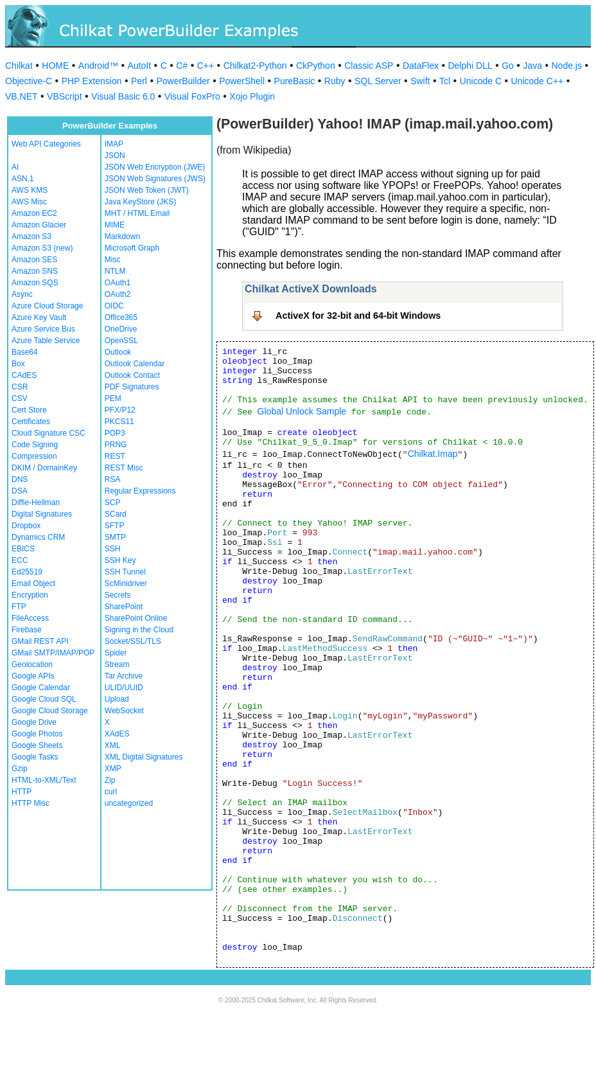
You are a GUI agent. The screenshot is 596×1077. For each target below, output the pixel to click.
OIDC (114, 305)
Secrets (118, 595)
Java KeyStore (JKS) (140, 201)
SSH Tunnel (125, 571)
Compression (34, 456)
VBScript (64, 96)
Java (532, 65)
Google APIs (33, 676)
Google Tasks (35, 756)
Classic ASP (368, 65)
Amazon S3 (31, 236)
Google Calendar (41, 687)
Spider (116, 652)
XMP (113, 768)
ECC (20, 560)
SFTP (115, 525)
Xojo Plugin (252, 96)
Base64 (25, 352)
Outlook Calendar (134, 363)
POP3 (115, 433)
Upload (117, 699)
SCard (116, 514)
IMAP (114, 143)
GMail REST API (40, 641)
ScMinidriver (126, 583)
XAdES (117, 733)
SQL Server (378, 81)
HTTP (21, 791)
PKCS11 (119, 421)
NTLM (115, 271)
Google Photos (37, 733)
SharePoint (124, 606)
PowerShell (242, 81)
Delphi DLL (470, 65)
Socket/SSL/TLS (133, 641)
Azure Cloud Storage (47, 305)
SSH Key (120, 560)
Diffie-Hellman (36, 502)
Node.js (567, 65)
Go (508, 65)
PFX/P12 (120, 409)
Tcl (444, 81)
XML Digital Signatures (144, 756)
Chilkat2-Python (255, 65)
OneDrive (121, 329)
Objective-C (28, 81)
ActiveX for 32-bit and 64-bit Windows (358, 315)
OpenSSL (121, 340)
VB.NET (21, 96)
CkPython (315, 65)
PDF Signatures (132, 386)
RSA (113, 479)
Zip (110, 780)
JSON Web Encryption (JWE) (155, 167)
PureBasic (294, 81)
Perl (139, 81)
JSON (115, 155)
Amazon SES (34, 259)
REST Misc (124, 467)
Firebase (27, 629)
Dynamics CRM (38, 537)
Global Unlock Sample (302, 411)
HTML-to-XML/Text (44, 780)
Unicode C (481, 81)
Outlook (118, 352)
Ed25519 (27, 571)
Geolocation (32, 664)
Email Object (33, 583)
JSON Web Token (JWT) (147, 190)
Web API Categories (46, 143)
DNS (20, 479)
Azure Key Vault (39, 317)
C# (182, 65)
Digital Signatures (42, 514)
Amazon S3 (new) (42, 248)
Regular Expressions (140, 490)
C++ (205, 65)
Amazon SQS (35, 282)
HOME (55, 65)
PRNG (116, 444)
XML (113, 745)
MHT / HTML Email (137, 213)
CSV (20, 398)
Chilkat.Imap (433, 454)
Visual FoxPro (192, 96)
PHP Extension (92, 81)
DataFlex (421, 65)
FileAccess (30, 618)
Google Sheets (37, 745)
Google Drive (34, 722)
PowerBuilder (182, 81)
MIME (115, 224)
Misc (113, 259)
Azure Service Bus (43, 329)
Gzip (20, 768)
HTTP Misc (30, 803)
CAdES (24, 375)
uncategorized (129, 803)
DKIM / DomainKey (44, 467)
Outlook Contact (132, 375)
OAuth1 (118, 282)
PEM (113, 398)
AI (15, 167)
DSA (20, 490)
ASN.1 (23, 178)
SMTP (115, 537)
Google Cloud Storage (50, 710)
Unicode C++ (537, 81)
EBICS (23, 548)
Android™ (98, 65)
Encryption (30, 595)
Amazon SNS (35, 271)
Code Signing (35, 444)
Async (22, 294)
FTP (19, 606)
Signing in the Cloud (139, 629)
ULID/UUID (124, 687)
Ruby (335, 81)
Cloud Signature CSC (48, 433)
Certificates (31, 421)
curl (111, 791)
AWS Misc (29, 201)
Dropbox (26, 525)
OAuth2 (118, 294)
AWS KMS (30, 190)
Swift (420, 81)
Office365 (121, 317)
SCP (113, 502)
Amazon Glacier (39, 224)
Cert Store (29, 409)
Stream (117, 664)
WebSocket (124, 710)
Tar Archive (124, 676)
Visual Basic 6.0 (123, 96)
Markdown (122, 236)
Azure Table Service (46, 340)
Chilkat (19, 65)
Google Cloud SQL (44, 699)
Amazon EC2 (34, 213)
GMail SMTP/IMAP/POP (53, 652)
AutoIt (140, 65)
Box (18, 363)
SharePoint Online (136, 618)
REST (115, 456)
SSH (113, 548)
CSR (20, 386)
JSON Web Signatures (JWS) (155, 178)
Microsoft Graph (132, 248)
